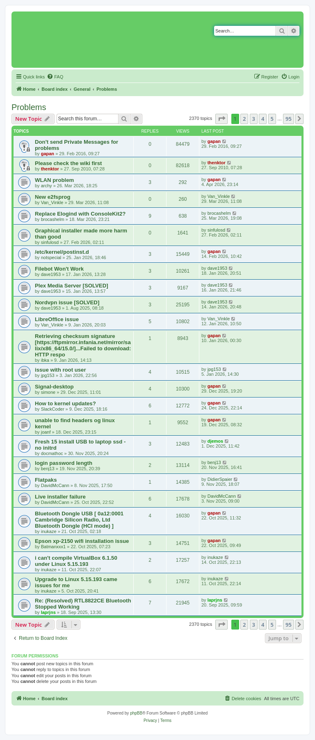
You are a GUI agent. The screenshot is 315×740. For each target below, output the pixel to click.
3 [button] (253, 118)
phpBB (136, 713)
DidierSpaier (220, 479)
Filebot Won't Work (59, 269)
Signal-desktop (54, 387)
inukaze (49, 531)
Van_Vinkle (52, 202)
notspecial (51, 257)
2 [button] (244, 118)
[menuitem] (55, 77)
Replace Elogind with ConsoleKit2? (80, 214)
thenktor (50, 168)
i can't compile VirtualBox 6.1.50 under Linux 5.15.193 (76, 561)
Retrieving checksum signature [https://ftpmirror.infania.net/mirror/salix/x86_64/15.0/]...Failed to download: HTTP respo (83, 345)
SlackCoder (52, 409)
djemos (216, 441)
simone (48, 392)
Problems (28, 107)
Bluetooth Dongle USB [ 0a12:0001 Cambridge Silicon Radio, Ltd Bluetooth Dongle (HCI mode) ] (79, 519)
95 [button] (288, 118)
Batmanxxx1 (53, 546)
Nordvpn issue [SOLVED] (67, 302)
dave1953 (51, 274)
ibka (45, 360)
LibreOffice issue (57, 319)
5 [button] (272, 118)
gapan (47, 153)
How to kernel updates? (65, 403)
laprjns (48, 612)
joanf (46, 432)
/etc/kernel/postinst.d (62, 252)
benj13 (48, 468)
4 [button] (262, 118)
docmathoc (52, 453)
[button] (221, 119)
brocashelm (52, 219)
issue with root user (60, 370)
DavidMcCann (55, 485)
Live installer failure (60, 497)
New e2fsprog (52, 197)
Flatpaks (46, 480)
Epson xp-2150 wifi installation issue (82, 541)
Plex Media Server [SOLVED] (71, 286)
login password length (63, 463)
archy (46, 185)
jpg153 (48, 375)
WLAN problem (54, 180)
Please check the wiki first (68, 163)
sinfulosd (50, 242)
